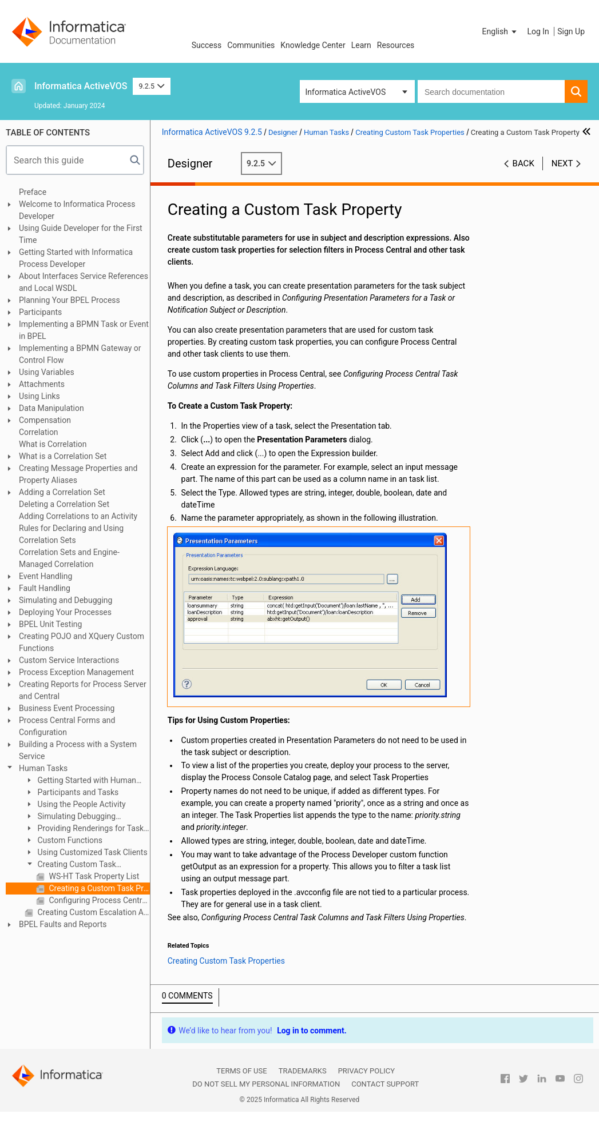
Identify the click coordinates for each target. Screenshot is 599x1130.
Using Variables (46, 372)
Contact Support (385, 1084)
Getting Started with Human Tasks (80, 781)
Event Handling (45, 576)
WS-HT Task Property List (93, 876)
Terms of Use (241, 1071)
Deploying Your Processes (65, 612)
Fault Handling (44, 588)
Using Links (39, 396)
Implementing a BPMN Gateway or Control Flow (80, 354)
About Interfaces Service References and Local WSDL (83, 282)
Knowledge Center (312, 45)
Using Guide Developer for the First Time (80, 234)
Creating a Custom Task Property (98, 888)
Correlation (38, 432)
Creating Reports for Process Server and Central (82, 690)
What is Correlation (53, 444)
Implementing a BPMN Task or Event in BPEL (84, 330)
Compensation (45, 420)
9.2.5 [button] (151, 86)
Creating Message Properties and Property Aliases (78, 474)
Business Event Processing (66, 708)
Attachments (42, 384)
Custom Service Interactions (69, 660)
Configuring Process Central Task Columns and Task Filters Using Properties (98, 900)
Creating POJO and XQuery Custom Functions (81, 642)
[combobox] (491, 91)
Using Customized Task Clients (91, 852)
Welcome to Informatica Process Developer (77, 210)
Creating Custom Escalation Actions (92, 912)
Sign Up (571, 31)
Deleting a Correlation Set (64, 504)
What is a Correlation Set (62, 456)
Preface (32, 192)
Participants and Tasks (76, 792)
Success (207, 45)
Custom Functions (68, 840)
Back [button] (523, 163)
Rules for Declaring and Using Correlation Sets (71, 534)
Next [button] (562, 163)
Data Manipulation (51, 408)
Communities (251, 45)
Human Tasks (43, 768)
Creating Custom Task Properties (70, 865)
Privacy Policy (366, 1071)
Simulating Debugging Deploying (70, 817)
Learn (361, 45)
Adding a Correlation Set (62, 492)
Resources (396, 45)
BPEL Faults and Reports (63, 924)
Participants (40, 312)
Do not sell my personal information (266, 1084)
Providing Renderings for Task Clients (84, 829)
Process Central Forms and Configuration (67, 726)
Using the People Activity (80, 804)
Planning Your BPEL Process (69, 300)
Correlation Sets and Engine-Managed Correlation (69, 558)
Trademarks (303, 1071)
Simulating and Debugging (65, 600)
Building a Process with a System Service (78, 750)
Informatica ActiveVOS (80, 86)
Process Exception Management (76, 672)
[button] (500, 31)
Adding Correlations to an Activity (78, 516)
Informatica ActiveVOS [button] (346, 92)
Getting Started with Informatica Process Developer (76, 258)
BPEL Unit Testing (50, 624)
